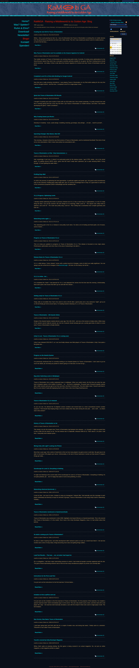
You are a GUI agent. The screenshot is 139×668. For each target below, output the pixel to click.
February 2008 (113, 87)
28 (112, 43)
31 (120, 51)
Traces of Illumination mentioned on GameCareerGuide (51, 512)
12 (112, 47)
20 (114, 49)
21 (115, 49)
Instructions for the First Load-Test (44, 576)
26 (112, 51)
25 (110, 51)
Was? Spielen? (21, 24)
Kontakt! (25, 42)
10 (120, 45)
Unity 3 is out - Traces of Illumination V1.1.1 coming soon (51, 336)
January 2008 (113, 89)
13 (114, 47)
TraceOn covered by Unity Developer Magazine (48, 640)
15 (117, 47)
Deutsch (2, 1)
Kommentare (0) (100, 48)
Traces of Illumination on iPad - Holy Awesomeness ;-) (50, 153)
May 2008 (112, 83)
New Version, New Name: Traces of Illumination (48, 619)
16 (119, 47)
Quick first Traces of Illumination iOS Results (47, 95)
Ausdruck (122, 31)
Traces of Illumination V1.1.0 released (45, 400)
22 (117, 49)
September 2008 (114, 77)
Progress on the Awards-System (44, 355)
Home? (25, 21)
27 (110, 43)
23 (119, 49)
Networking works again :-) (42, 218)
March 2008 (112, 85)
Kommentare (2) (100, 464)
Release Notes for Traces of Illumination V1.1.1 (48, 257)
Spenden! (24, 45)
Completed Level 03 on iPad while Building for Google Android (53, 76)
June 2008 (112, 81)
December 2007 (113, 91)
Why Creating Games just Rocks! (44, 116)
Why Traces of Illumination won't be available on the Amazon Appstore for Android (59, 53)
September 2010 (114, 67)
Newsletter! (23, 35)
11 (110, 47)
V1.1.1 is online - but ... (41, 276)
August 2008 (113, 79)
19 (112, 49)
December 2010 (113, 65)
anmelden (118, 1)
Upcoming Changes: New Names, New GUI (47, 134)
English (6, 1)
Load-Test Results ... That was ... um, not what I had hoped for (53, 555)
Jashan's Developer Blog (117, 22)
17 (120, 47)
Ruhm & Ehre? (21, 28)
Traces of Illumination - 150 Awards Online (47, 315)
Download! (23, 31)
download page (63, 265)
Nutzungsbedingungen (74, 666)
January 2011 (113, 63)
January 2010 (113, 71)
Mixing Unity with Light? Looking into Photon (48, 446)
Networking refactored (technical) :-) (45, 489)
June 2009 (112, 73)
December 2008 (113, 75)
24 (120, 49)
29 (114, 43)
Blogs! (26, 38)
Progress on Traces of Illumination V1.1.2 (46, 238)
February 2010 (113, 69)
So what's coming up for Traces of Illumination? (48, 534)
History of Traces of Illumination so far (45, 423)
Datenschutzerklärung (85, 666)
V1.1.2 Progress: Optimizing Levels (44, 195)
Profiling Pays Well (39, 174)
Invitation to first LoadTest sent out (44, 594)
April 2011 (112, 60)
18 (110, 49)
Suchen (137, 1)
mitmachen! (111, 1)
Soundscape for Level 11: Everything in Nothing (48, 468)
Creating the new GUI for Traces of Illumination (48, 32)
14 (115, 47)
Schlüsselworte (114, 31)
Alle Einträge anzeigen (116, 20)
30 (115, 43)
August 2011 (113, 58)
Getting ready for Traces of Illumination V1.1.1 (48, 295)
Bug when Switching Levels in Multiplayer (46, 376)
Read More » (38, 45)
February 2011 (113, 62)
